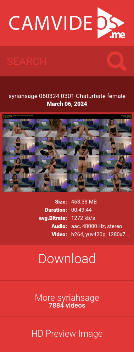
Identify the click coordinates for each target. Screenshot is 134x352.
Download (67, 258)
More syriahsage (67, 301)
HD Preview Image (66, 334)
